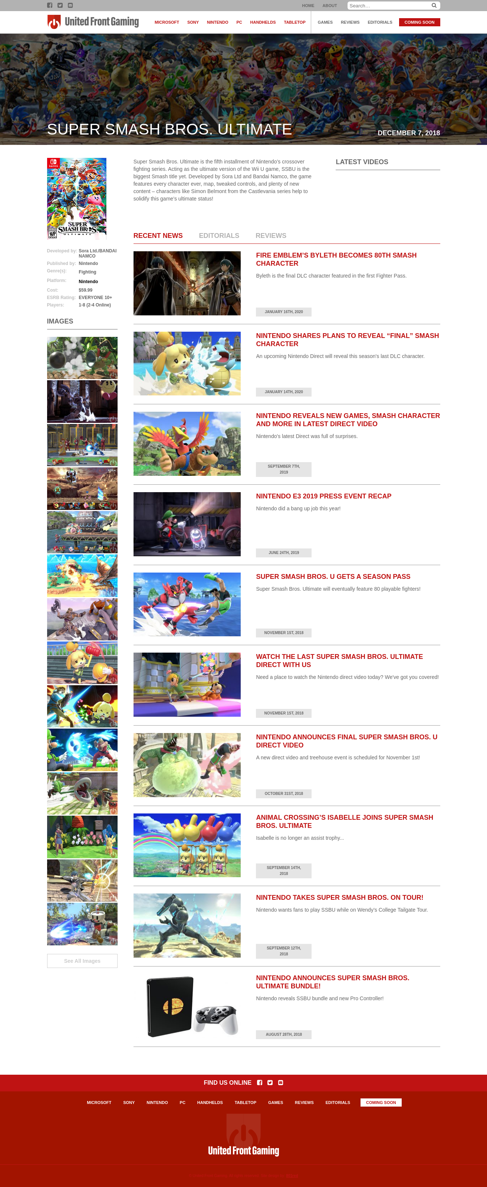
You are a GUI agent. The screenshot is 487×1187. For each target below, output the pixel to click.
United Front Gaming (93, 22)
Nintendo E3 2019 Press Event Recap (323, 496)
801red (292, 1176)
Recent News (158, 235)
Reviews (350, 22)
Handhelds (263, 22)
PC (239, 22)
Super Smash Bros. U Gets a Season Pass (333, 576)
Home (308, 5)
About (330, 5)
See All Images (82, 961)
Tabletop (295, 22)
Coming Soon (420, 22)
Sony (193, 22)
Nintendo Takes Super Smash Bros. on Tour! (339, 897)
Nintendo (217, 22)
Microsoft (167, 22)
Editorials (380, 22)
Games (325, 22)
